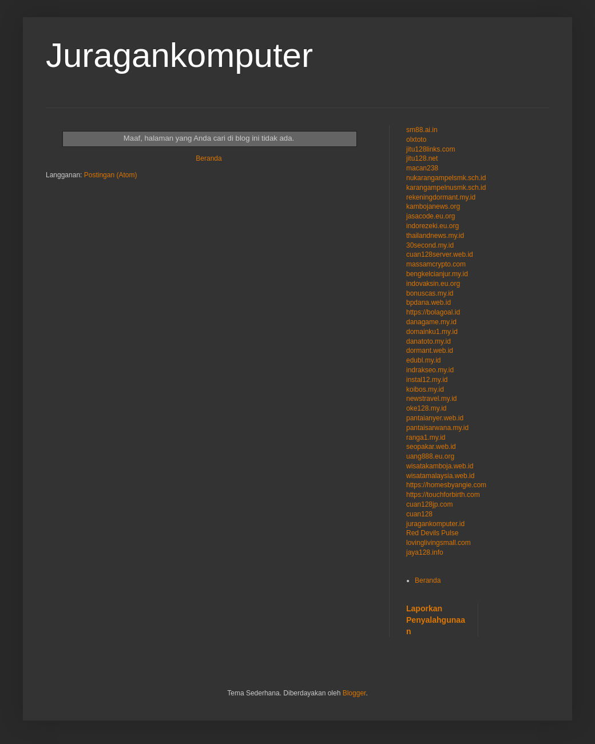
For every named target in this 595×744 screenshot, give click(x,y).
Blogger (354, 693)
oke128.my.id (426, 408)
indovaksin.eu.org (433, 284)
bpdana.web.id (428, 303)
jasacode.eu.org (430, 216)
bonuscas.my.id (429, 293)
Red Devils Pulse (432, 533)
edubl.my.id (423, 360)
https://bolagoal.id (433, 312)
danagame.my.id (431, 322)
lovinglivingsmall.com (438, 543)
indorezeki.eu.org (432, 226)
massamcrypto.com (436, 264)
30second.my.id (430, 245)
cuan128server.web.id (439, 254)
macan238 (422, 168)
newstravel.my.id (431, 399)
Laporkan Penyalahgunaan (435, 619)
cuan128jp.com (429, 504)
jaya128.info (424, 552)
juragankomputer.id (435, 524)
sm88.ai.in (422, 130)
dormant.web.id (429, 351)
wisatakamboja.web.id (439, 466)
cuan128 (419, 514)
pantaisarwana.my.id (437, 428)
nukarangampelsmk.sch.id (446, 178)
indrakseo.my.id (430, 370)
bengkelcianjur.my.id (437, 274)
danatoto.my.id (428, 341)
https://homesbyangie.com (446, 485)
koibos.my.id (425, 389)
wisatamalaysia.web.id (440, 476)
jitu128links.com (430, 149)
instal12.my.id (426, 380)
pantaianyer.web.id (434, 418)
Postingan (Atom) (110, 175)
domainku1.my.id (432, 332)
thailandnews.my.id (435, 236)
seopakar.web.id (431, 447)
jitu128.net (422, 158)
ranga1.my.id (425, 437)
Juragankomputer (179, 55)
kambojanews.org (433, 206)
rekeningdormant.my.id (440, 197)
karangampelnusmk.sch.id (446, 188)
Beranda (208, 158)
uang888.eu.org (430, 456)
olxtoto (416, 140)
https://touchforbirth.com (443, 495)
